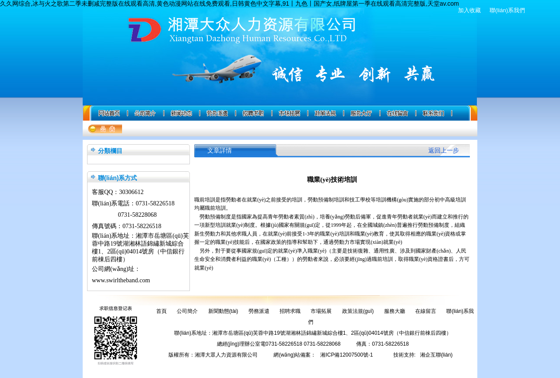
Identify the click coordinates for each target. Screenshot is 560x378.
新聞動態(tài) (223, 311)
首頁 (161, 311)
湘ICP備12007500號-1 (346, 355)
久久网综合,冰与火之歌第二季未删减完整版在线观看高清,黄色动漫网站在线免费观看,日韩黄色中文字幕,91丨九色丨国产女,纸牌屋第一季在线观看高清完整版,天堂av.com (229, 3)
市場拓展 (321, 311)
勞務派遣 (259, 311)
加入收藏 (469, 10)
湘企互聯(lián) (436, 355)
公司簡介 (187, 311)
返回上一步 (443, 150)
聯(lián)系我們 (507, 10)
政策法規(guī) (358, 311)
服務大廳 (394, 311)
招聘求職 (290, 311)
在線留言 (425, 311)
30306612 (131, 192)
